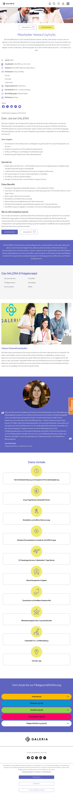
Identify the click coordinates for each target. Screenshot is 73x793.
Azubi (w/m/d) (36, 697)
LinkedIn (11, 106)
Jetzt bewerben (46, 27)
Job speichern (26, 27)
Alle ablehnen (36, 783)
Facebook (3, 106)
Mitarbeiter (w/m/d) (36, 703)
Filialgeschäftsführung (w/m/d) (36, 723)
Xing (15, 106)
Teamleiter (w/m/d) (36, 710)
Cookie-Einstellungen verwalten (36, 790)
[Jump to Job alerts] (50, 3)
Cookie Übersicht (46, 772)
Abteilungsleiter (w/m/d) (37, 717)
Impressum (38, 772)
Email (19, 106)
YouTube (32, 757)
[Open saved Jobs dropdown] (59, 3)
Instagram (36, 757)
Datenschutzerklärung (27, 772)
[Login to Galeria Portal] (63, 3)
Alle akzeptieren (37, 777)
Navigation (68, 4)
